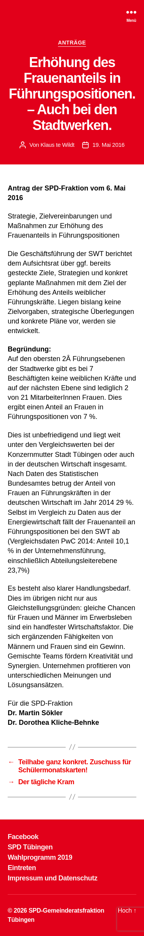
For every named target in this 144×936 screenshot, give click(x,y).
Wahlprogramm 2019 (40, 857)
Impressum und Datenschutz (53, 878)
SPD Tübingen (30, 847)
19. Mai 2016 (109, 144)
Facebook (23, 837)
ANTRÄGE (72, 42)
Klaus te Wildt (57, 144)
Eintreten (22, 868)
